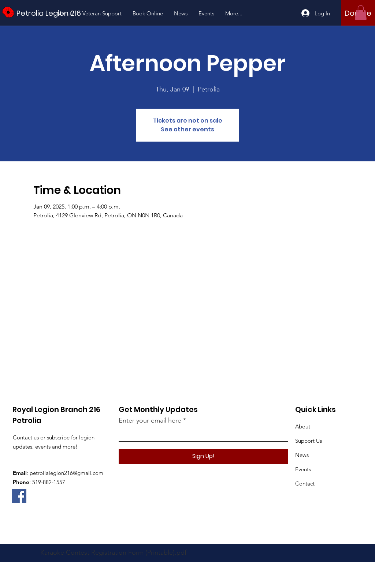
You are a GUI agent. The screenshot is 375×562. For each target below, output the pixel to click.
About (302, 426)
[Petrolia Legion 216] (49, 13)
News (302, 455)
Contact (305, 483)
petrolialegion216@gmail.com (66, 472)
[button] (360, 12)
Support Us (308, 440)
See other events (187, 129)
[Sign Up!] (203, 456)
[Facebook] (19, 496)
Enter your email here (150, 420)
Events (303, 469)
